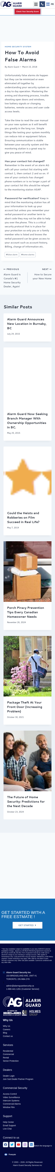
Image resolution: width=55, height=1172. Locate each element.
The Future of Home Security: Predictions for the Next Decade (26, 801)
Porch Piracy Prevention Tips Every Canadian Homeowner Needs (25, 612)
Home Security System (18, 46)
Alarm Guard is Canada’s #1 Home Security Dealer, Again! (14, 277)
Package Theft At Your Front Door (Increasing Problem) (24, 706)
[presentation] (27, 377)
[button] (36, 4)
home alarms (27, 254)
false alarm (11, 254)
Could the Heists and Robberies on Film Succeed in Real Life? (23, 517)
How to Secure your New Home (41, 273)
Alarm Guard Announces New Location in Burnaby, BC (26, 323)
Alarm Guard (13, 66)
